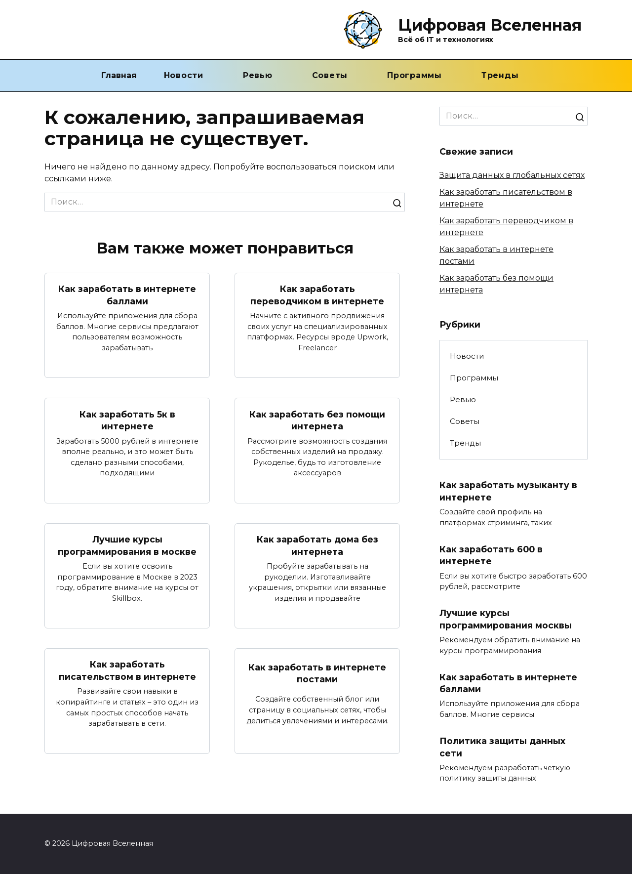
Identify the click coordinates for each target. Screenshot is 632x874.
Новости (183, 75)
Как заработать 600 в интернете (491, 555)
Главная (119, 75)
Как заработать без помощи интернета (317, 420)
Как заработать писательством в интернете (127, 671)
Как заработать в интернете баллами (127, 295)
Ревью (258, 75)
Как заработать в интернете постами (317, 673)
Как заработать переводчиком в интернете (317, 295)
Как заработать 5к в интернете (127, 420)
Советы (330, 75)
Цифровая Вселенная (490, 25)
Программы (414, 75)
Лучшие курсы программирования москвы (505, 619)
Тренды (500, 75)
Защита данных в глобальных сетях (512, 175)
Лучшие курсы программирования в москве (127, 545)
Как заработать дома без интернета (317, 545)
